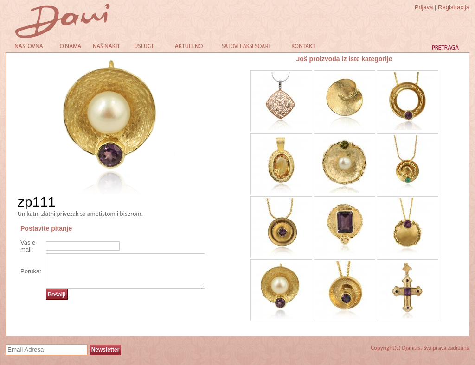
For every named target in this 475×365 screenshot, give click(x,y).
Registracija (453, 7)
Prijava (424, 7)
